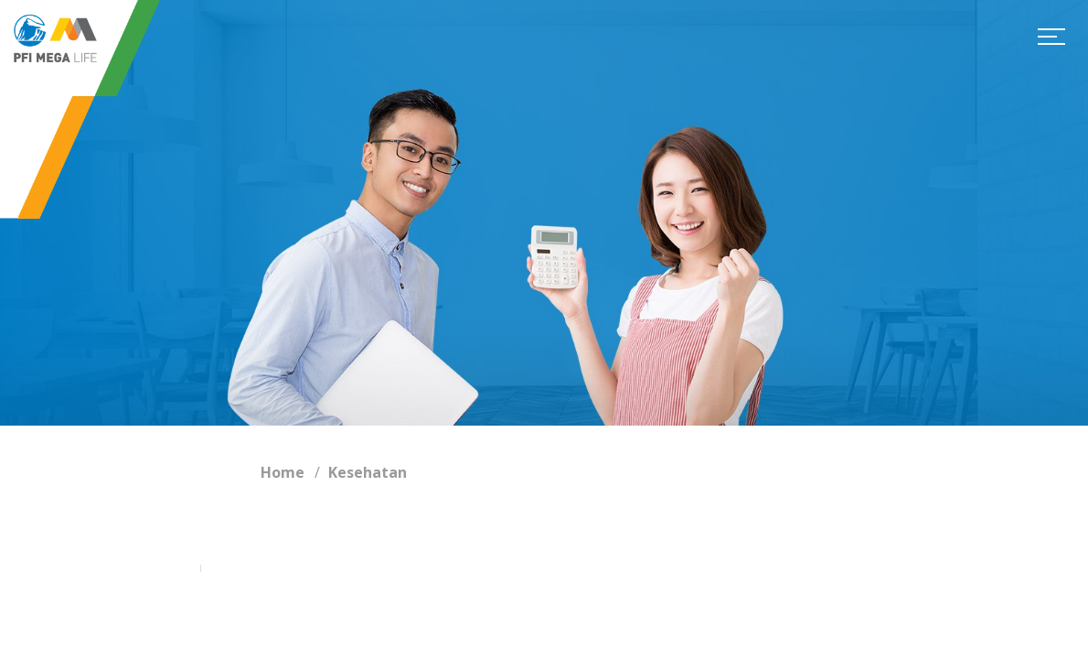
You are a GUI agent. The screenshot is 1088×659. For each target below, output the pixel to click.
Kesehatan (367, 472)
